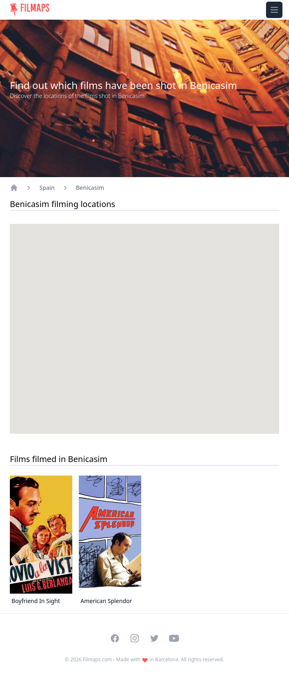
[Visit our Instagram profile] (135, 638)
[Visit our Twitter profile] (154, 638)
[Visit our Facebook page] (115, 638)
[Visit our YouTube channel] (174, 638)
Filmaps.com (97, 659)
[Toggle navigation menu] (274, 10)
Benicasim (90, 187)
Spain (47, 187)
